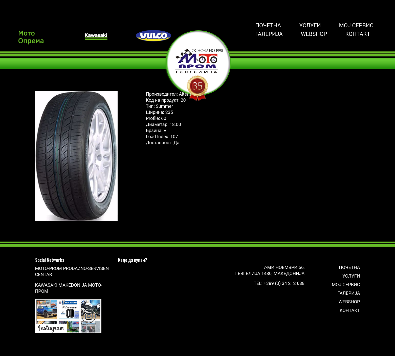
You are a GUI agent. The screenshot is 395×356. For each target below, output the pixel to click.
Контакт (357, 34)
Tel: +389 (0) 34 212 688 (279, 283)
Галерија (269, 34)
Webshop (314, 34)
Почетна (268, 26)
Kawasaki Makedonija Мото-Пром (68, 288)
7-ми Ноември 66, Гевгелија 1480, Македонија (269, 270)
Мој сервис (356, 26)
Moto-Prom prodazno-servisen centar (72, 271)
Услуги (310, 26)
